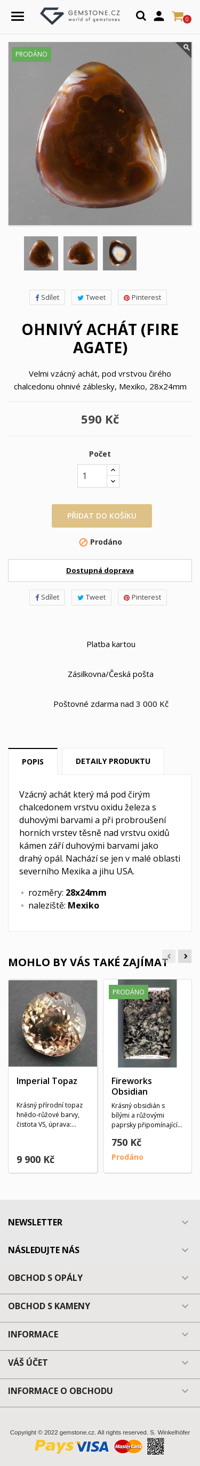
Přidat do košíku (102, 516)
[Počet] (92, 476)
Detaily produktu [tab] (113, 761)
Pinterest (142, 297)
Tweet (91, 297)
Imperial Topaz (47, 1081)
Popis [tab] (33, 761)
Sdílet (47, 297)
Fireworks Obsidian (131, 1086)
